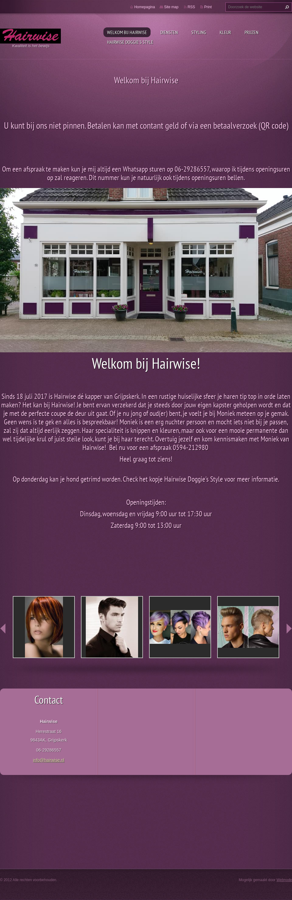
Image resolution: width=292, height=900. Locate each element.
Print (208, 7)
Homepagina (144, 7)
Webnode (284, 880)
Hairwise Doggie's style (130, 42)
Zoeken (286, 7)
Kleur (225, 32)
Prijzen (252, 32)
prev (3, 628)
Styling (198, 32)
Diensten (169, 32)
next (289, 628)
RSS (191, 7)
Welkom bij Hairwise (127, 32)
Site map (171, 7)
